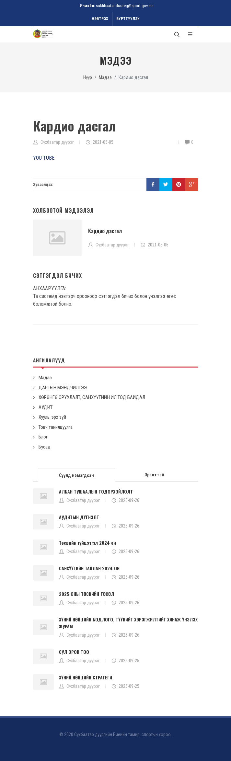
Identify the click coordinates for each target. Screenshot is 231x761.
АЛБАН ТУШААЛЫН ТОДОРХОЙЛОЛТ (96, 491)
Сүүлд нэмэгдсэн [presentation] (76, 475)
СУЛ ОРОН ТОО (74, 651)
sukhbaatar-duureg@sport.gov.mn (125, 5)
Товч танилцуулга (56, 427)
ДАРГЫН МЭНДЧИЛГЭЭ (63, 388)
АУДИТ (45, 407)
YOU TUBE (43, 158)
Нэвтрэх (100, 19)
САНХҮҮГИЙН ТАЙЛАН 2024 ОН (89, 568)
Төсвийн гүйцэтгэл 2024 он (87, 542)
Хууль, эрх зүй (52, 417)
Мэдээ (105, 77)
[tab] (77, 474)
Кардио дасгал (105, 231)
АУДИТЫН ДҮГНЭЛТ (79, 517)
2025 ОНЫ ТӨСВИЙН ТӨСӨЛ (86, 593)
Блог (43, 437)
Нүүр (87, 77)
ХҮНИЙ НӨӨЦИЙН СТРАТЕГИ (85, 677)
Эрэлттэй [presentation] (154, 474)
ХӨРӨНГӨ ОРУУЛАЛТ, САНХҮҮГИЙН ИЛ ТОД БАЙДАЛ (92, 397)
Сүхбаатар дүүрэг (57, 142)
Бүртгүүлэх (128, 19)
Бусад (45, 447)
